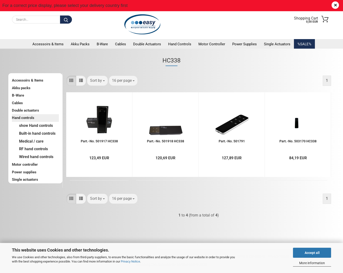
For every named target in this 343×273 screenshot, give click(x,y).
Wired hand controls (36, 157)
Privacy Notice (130, 261)
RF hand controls (33, 149)
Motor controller (211, 44)
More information (312, 263)
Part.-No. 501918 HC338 (165, 141)
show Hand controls (36, 125)
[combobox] (97, 81)
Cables (120, 44)
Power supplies (244, 44)
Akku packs (80, 44)
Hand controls (179, 44)
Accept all (312, 253)
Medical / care (31, 141)
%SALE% (304, 44)
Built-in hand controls (37, 133)
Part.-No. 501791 (232, 141)
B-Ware (102, 44)
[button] (71, 81)
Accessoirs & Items (48, 44)
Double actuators (147, 44)
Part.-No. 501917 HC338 (99, 141)
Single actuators (277, 44)
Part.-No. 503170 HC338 (298, 141)
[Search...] (66, 19)
